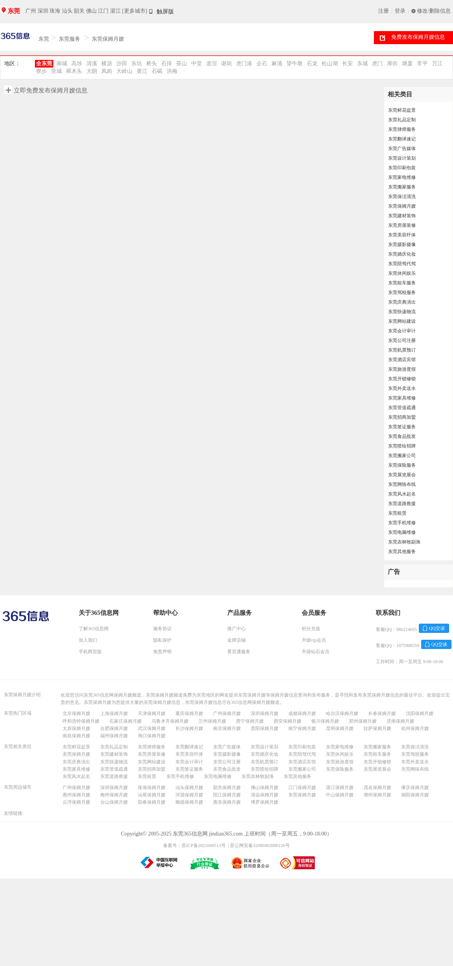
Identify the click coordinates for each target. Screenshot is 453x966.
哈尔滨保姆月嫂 (342, 713)
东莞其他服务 (402, 551)
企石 (261, 63)
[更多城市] (134, 11)
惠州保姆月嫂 (76, 795)
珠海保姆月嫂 (151, 787)
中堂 (196, 63)
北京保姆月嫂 (76, 713)
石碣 (157, 71)
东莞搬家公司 (402, 455)
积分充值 (311, 628)
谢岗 (226, 63)
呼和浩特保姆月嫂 (81, 721)
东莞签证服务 (402, 426)
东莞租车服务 (402, 283)
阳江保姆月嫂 (227, 795)
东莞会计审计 (402, 331)
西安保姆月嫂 (287, 721)
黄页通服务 (238, 651)
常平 (422, 63)
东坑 (136, 63)
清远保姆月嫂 (264, 795)
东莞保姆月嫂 (108, 39)
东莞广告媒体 (402, 148)
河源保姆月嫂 (189, 795)
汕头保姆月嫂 (189, 787)
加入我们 (88, 640)
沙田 (121, 63)
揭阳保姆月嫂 (415, 795)
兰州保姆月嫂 (212, 721)
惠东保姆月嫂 (227, 802)
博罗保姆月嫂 (264, 802)
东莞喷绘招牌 (402, 446)
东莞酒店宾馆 (402, 359)
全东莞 (44, 63)
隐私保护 (162, 640)
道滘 (211, 63)
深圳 (43, 11)
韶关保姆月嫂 (227, 787)
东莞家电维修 (402, 177)
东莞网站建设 (402, 321)
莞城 (56, 71)
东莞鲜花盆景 (402, 110)
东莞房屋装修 (402, 225)
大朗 (91, 71)
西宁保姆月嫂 (250, 721)
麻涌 (276, 63)
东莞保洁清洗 (402, 196)
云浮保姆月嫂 (76, 802)
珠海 (55, 11)
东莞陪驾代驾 (402, 263)
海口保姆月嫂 (151, 735)
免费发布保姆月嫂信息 (418, 37)
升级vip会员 (314, 640)
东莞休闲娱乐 (402, 273)
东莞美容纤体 (402, 235)
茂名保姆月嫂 (377, 787)
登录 (400, 11)
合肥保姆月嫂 (114, 728)
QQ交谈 (437, 628)
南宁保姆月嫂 (302, 728)
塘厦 (407, 63)
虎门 (377, 63)
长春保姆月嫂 (382, 713)
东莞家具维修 (402, 398)
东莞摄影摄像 (402, 244)
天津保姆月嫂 (151, 713)
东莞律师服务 (402, 129)
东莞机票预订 (402, 350)
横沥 (106, 63)
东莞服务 (69, 39)
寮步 (41, 71)
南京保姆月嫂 (227, 728)
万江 (437, 63)
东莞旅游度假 (402, 369)
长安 (347, 63)
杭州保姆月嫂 (415, 728)
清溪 (91, 63)
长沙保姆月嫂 (189, 728)
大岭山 (124, 71)
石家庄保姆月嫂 (125, 721)
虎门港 (244, 63)
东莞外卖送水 (402, 388)
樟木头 (74, 71)
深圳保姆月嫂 (264, 713)
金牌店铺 (236, 640)
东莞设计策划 (402, 158)
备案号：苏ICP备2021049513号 (194, 845)
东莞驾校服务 (402, 292)
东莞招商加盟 (402, 417)
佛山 (91, 11)
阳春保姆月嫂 (151, 802)
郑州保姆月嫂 (363, 721)
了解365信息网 (94, 628)
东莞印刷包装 (402, 167)
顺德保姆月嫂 (189, 802)
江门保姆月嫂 (302, 787)
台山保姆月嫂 (114, 802)
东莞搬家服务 (402, 187)
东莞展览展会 (402, 474)
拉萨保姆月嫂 (377, 728)
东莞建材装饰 (402, 215)
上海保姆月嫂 (114, 713)
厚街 (392, 63)
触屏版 (165, 11)
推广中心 (236, 628)
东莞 (14, 11)
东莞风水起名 (402, 494)
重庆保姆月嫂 (189, 713)
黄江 (142, 71)
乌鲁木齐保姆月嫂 (170, 721)
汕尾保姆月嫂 (151, 795)
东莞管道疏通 (402, 407)
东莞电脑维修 (402, 532)
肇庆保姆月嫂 (415, 787)
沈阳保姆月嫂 (419, 713)
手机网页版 (90, 651)
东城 (362, 63)
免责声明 (162, 651)
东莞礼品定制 (402, 119)
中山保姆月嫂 (340, 795)
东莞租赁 (397, 513)
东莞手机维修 (402, 522)
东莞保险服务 (402, 465)
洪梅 (172, 71)
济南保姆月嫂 (400, 721)
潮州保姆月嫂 (377, 795)
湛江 (115, 11)
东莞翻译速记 (402, 139)
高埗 (76, 63)
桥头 (151, 63)
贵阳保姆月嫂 (264, 728)
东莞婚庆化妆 (402, 254)
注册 (383, 11)
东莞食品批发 (402, 436)
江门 (103, 11)
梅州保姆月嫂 (114, 795)
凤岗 (106, 71)
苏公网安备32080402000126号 (260, 845)
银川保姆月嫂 (325, 721)
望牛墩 (294, 63)
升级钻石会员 (315, 651)
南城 (61, 63)
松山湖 (330, 63)
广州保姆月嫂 (227, 713)
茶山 (181, 63)
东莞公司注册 (402, 340)
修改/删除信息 (434, 11)
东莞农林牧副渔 (404, 542)
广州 (30, 11)
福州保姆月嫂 (114, 735)
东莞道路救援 (402, 503)
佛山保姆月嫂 (264, 787)
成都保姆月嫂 (302, 713)
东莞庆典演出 (402, 302)
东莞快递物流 (402, 311)
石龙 (312, 63)
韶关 (79, 11)
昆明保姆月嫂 (340, 728)
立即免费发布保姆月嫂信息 (51, 90)
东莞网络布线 (402, 484)
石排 (166, 63)
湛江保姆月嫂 (340, 787)
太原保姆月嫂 (76, 728)
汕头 (67, 11)
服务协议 (162, 628)
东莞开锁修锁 (402, 378)
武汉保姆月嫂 (151, 728)
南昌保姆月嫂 (76, 735)
